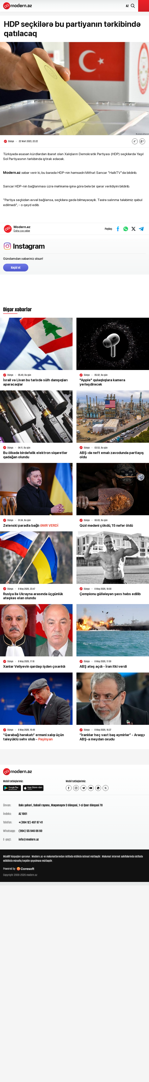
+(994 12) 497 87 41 (31, 822)
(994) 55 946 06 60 (30, 830)
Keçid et (16, 267)
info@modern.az (29, 839)
